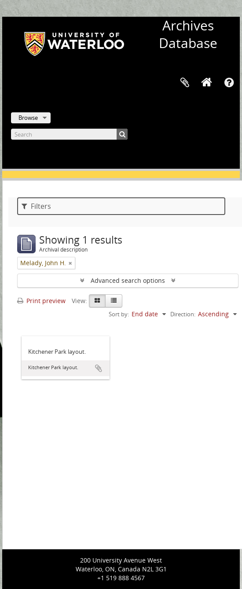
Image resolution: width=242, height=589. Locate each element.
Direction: (182, 314)
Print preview (41, 300)
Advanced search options (128, 280)
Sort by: (119, 314)
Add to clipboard (98, 368)
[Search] (69, 134)
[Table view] (113, 300)
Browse (28, 118)
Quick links (229, 83)
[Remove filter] (70, 263)
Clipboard (185, 83)
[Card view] (97, 300)
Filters (36, 206)
